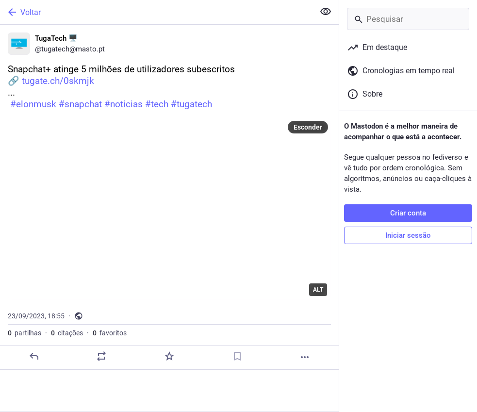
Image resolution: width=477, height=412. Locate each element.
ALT (318, 289)
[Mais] (305, 357)
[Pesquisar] (408, 19)
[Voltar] (156, 12)
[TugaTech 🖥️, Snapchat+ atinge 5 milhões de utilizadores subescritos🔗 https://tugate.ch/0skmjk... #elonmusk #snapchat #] (169, 197)
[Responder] (34, 356)
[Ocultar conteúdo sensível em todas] (326, 11)
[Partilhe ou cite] (101, 356)
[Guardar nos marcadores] (237, 356)
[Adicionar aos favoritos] (169, 356)
